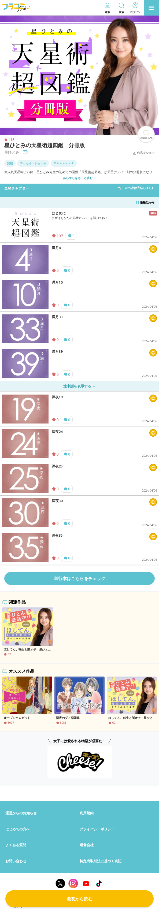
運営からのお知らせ (21, 813)
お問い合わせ (15, 861)
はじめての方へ (17, 829)
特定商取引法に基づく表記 (100, 861)
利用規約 (87, 813)
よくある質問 (15, 844)
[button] (107, 8)
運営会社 (87, 844)
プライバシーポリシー (97, 829)
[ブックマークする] (146, 134)
